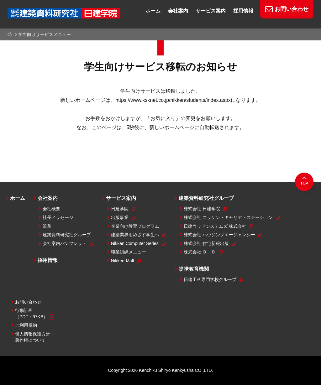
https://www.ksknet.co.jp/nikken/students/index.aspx (172, 100)
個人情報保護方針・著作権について (35, 337)
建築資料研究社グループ (67, 234)
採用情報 (48, 260)
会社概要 (51, 208)
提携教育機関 (194, 269)
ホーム (11, 34)
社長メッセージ (58, 217)
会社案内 (48, 198)
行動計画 (34, 314)
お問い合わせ (28, 301)
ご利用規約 (26, 325)
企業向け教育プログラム (135, 226)
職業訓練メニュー (128, 251)
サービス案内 (121, 198)
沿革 (47, 226)
